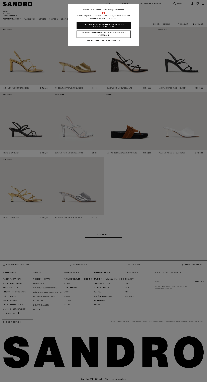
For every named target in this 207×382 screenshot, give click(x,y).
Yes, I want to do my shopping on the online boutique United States (103, 25)
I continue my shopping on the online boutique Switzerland (103, 34)
